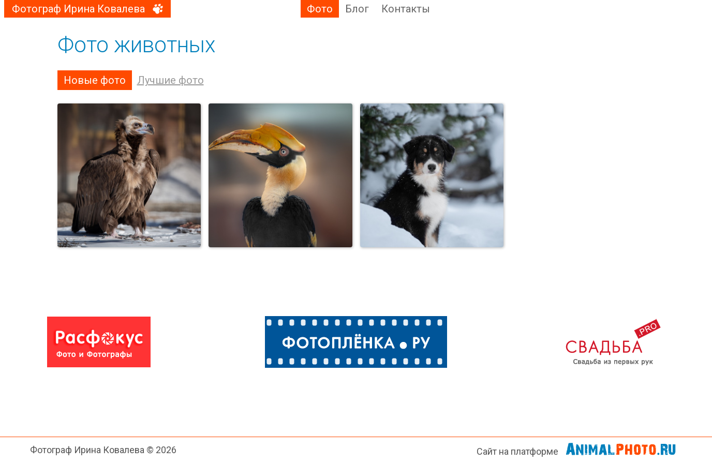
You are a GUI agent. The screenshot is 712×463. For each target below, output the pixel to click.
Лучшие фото (170, 80)
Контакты (405, 9)
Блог (357, 9)
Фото (320, 9)
